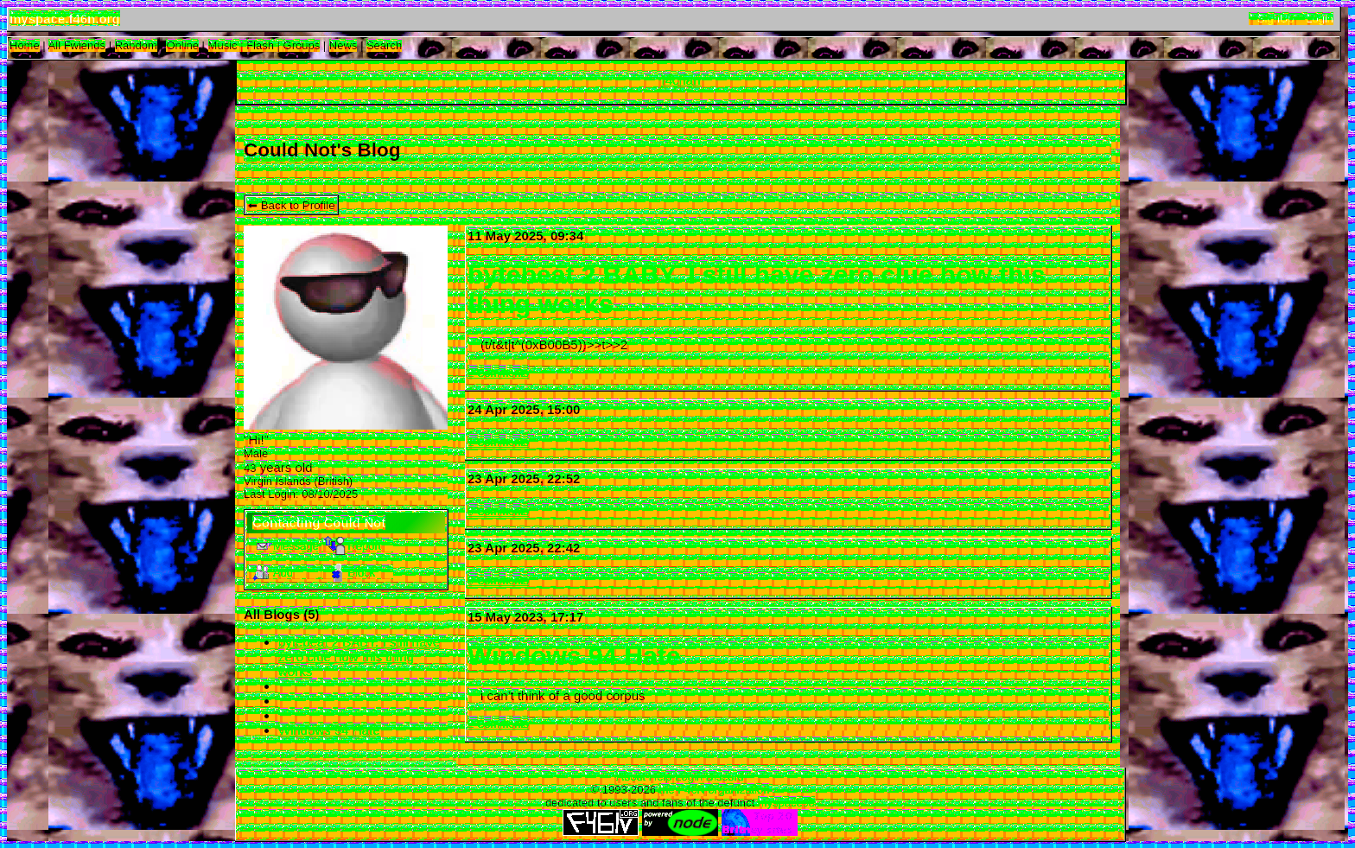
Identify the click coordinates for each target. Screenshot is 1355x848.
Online (182, 45)
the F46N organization (714, 789)
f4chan (680, 80)
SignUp (1276, 18)
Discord (725, 776)
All (76, 45)
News (343, 45)
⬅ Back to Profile (291, 205)
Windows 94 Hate (329, 730)
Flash (260, 45)
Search (384, 45)
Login (1319, 18)
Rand (136, 45)
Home (25, 45)
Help (660, 776)
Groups (302, 45)
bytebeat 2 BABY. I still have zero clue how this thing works (359, 656)
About (631, 776)
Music (223, 45)
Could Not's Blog (322, 150)
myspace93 (786, 802)
